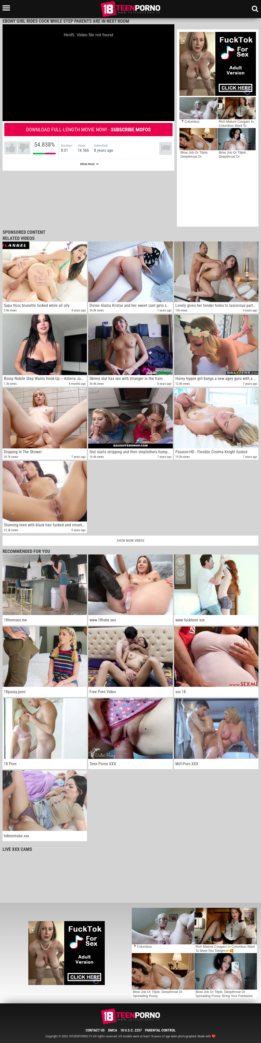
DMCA (112, 1030)
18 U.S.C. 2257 (131, 1030)
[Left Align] (7, 8)
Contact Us (95, 1030)
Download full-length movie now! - (88, 129)
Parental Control (160, 1030)
